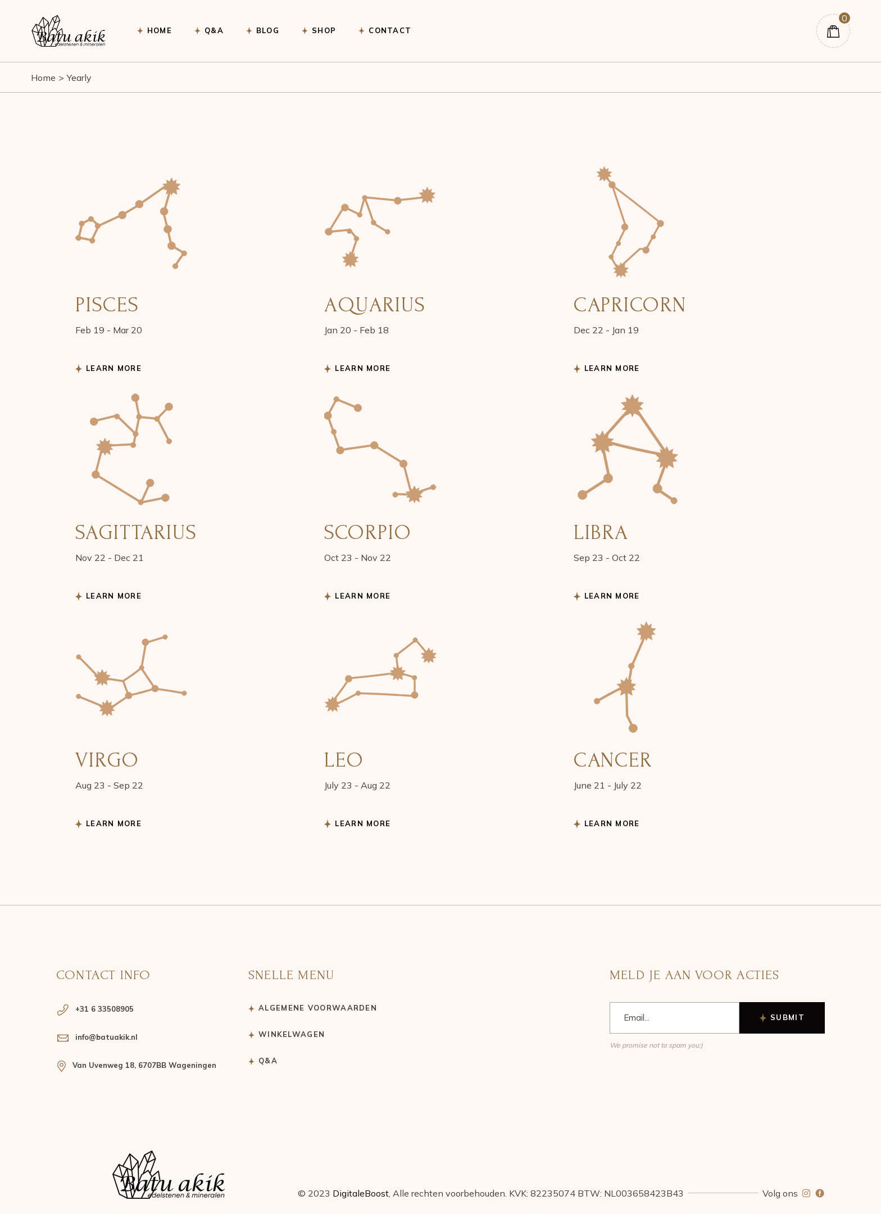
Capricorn (630, 304)
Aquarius (374, 304)
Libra (601, 532)
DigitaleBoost (361, 1193)
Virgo (107, 760)
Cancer (613, 760)
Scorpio (367, 532)
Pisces (107, 304)
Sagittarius (136, 532)
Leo (344, 760)
